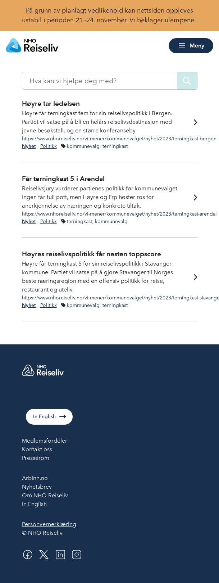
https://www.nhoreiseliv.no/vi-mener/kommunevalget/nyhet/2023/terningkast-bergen (119, 138)
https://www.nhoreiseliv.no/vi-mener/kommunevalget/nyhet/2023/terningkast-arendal (119, 214)
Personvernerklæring (49, 524)
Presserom (35, 458)
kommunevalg (83, 146)
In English (44, 416)
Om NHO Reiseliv (45, 495)
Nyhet (29, 146)
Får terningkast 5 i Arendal (63, 179)
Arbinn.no (35, 478)
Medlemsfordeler (44, 440)
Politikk (48, 146)
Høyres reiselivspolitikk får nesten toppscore (91, 254)
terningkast (115, 146)
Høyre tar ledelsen (51, 103)
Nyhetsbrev (37, 486)
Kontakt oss (37, 449)
